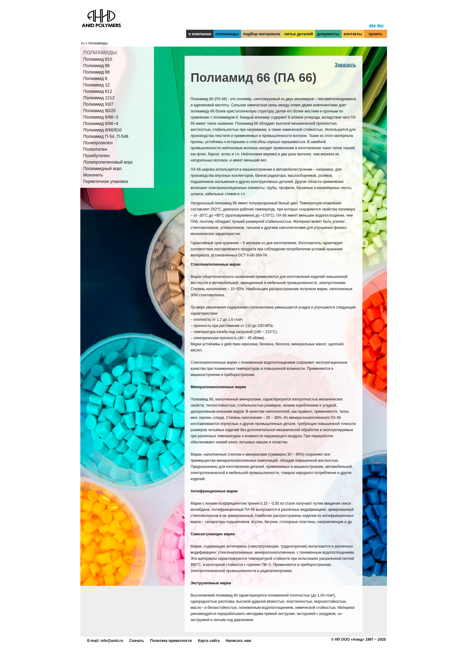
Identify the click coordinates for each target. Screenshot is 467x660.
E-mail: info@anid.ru (105, 641)
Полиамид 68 (96, 72)
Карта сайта (209, 641)
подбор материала (261, 34)
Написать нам (238, 641)
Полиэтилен (95, 149)
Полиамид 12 (96, 84)
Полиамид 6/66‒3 (100, 117)
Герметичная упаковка (105, 181)
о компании (199, 34)
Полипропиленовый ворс (108, 162)
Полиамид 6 (95, 78)
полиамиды (227, 34)
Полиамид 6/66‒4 (100, 123)
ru (83, 43)
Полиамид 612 (97, 91)
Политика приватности (171, 641)
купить (375, 34)
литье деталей (298, 34)
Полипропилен (98, 142)
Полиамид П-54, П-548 (105, 136)
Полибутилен (96, 155)
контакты (353, 34)
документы (328, 34)
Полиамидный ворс (102, 168)
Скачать (136, 641)
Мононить (93, 175)
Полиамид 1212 (99, 97)
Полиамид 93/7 (98, 104)
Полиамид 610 (97, 59)
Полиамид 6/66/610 (102, 129)
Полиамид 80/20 (99, 110)
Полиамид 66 (96, 65)
